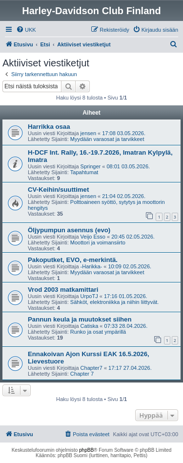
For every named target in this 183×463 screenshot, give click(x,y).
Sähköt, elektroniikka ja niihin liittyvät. (114, 302)
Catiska (90, 326)
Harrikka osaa (49, 126)
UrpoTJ (89, 296)
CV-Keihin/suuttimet (58, 189)
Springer (91, 166)
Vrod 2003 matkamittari (63, 289)
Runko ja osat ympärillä (98, 332)
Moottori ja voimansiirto (97, 242)
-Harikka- (91, 266)
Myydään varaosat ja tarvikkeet (107, 139)
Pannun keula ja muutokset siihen (80, 319)
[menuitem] (26, 30)
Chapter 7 (82, 374)
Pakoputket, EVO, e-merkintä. (73, 259)
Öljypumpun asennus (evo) (69, 230)
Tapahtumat (84, 172)
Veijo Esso (93, 237)
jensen (88, 133)
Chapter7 (91, 368)
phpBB (86, 450)
